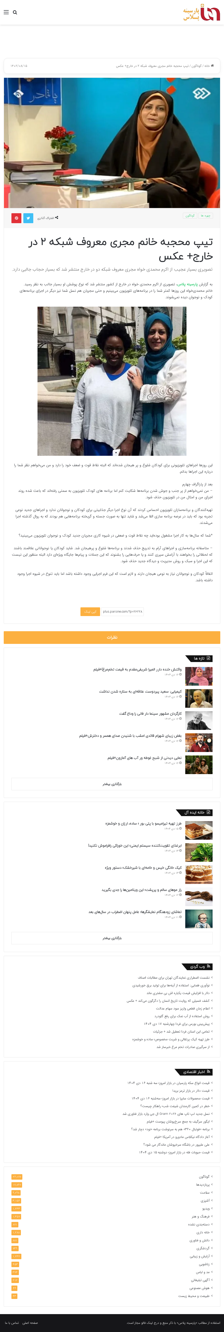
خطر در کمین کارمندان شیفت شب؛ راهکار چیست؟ (175, 1106)
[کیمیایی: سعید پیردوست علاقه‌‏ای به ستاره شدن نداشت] (199, 698)
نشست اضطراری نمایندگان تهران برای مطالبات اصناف (174, 977)
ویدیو (206, 1208)
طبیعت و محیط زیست (194, 1296)
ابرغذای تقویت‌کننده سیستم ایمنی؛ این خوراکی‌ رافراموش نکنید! (135, 845)
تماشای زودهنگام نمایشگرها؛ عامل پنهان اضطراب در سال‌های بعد (135, 912)
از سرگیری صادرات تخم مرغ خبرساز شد (183, 1047)
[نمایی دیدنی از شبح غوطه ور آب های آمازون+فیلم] (199, 764)
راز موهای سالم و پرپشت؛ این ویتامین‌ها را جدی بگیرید (142, 890)
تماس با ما (12, 1323)
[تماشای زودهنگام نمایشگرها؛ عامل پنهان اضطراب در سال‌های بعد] (199, 919)
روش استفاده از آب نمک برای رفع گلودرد (182, 1016)
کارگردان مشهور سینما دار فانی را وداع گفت (150, 713)
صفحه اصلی (30, 1323)
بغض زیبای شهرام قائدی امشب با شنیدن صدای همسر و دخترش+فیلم (130, 736)
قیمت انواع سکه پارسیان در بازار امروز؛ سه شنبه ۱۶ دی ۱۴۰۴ (168, 1083)
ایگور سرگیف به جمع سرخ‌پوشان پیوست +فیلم (178, 1121)
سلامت (205, 1192)
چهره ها (205, 215)
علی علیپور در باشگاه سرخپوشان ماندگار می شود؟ (177, 1144)
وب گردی (197, 966)
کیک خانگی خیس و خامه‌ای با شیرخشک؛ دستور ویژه (143, 868)
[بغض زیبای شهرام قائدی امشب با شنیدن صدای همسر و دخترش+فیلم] (199, 742)
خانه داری (203, 1232)
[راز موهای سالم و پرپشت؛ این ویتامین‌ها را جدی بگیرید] (199, 896)
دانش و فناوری (199, 1240)
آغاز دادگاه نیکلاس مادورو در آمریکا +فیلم (182, 1137)
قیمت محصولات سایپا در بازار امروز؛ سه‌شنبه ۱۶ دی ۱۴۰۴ (170, 1098)
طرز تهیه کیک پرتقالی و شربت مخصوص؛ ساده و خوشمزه (171, 1039)
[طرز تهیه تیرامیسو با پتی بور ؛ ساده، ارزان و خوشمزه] (199, 830)
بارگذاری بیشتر (112, 784)
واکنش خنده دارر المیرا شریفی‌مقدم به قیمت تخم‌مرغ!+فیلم (137, 669)
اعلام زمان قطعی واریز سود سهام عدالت (183, 1008)
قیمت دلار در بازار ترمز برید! (191, 1090)
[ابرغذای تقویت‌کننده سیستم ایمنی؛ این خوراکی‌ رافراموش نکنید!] (199, 852)
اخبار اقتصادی (194, 1072)
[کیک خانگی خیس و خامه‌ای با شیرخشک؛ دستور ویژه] (199, 874)
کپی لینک (90, 611)
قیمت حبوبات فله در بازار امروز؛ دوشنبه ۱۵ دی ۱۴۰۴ (174, 1152)
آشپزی (205, 1200)
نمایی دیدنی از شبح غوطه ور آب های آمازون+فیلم (145, 758)
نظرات (112, 637)
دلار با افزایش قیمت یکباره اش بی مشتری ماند (178, 993)
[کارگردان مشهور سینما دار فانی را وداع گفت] (199, 720)
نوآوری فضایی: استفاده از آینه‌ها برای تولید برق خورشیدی (171, 985)
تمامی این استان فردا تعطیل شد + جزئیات (181, 1031)
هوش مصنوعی (199, 1288)
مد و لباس (203, 1272)
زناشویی (204, 1264)
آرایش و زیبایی (200, 1256)
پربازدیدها (203, 1184)
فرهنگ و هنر (201, 1216)
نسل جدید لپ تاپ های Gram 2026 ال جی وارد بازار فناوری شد (166, 1114)
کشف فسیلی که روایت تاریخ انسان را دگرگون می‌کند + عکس (168, 1000)
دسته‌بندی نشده (199, 1224)
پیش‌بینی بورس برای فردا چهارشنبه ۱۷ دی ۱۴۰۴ (177, 1024)
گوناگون (196, 66)
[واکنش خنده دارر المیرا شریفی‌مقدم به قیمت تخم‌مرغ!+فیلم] (199, 676)
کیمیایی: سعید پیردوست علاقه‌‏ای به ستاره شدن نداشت (140, 691)
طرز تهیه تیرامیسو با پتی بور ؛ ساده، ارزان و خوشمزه (143, 823)
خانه (209, 66)
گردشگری (203, 1248)
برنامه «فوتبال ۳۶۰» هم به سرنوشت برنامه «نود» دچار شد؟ (170, 1129)
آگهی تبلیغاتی (200, 1280)
